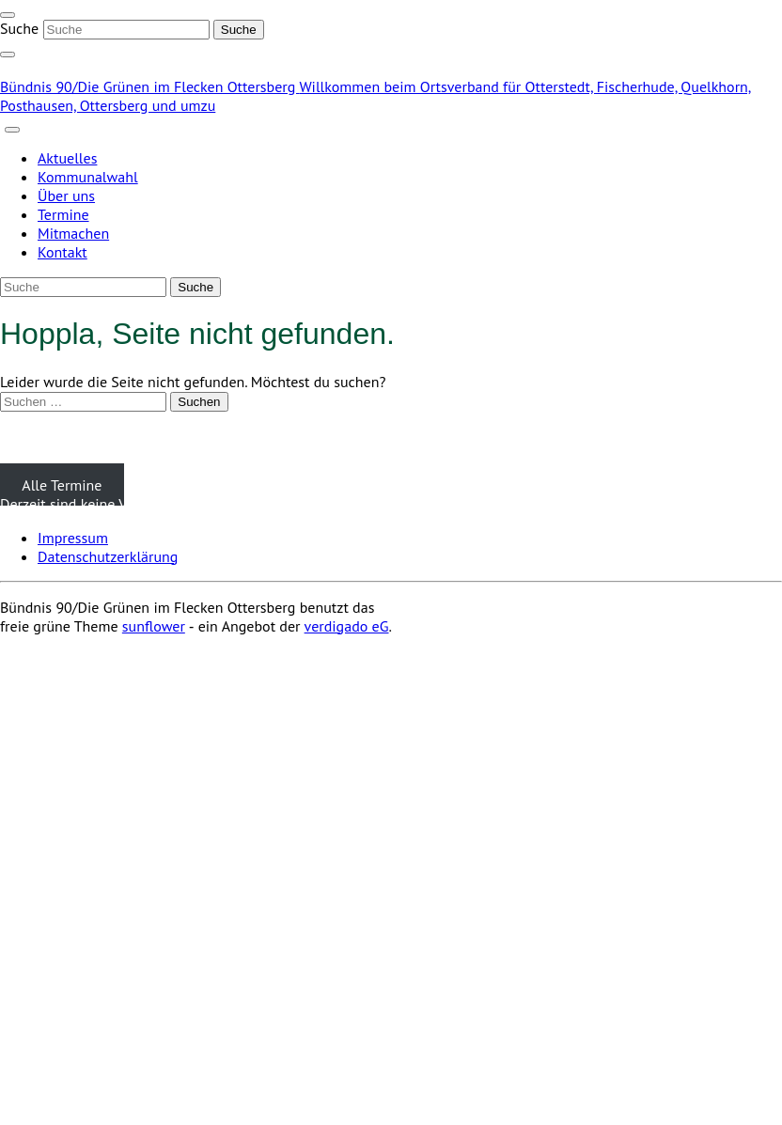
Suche (19, 28)
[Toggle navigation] (7, 15)
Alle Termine (62, 485)
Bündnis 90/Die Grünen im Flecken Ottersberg (149, 86)
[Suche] (126, 29)
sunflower (153, 626)
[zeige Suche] (7, 54)
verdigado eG (347, 626)
